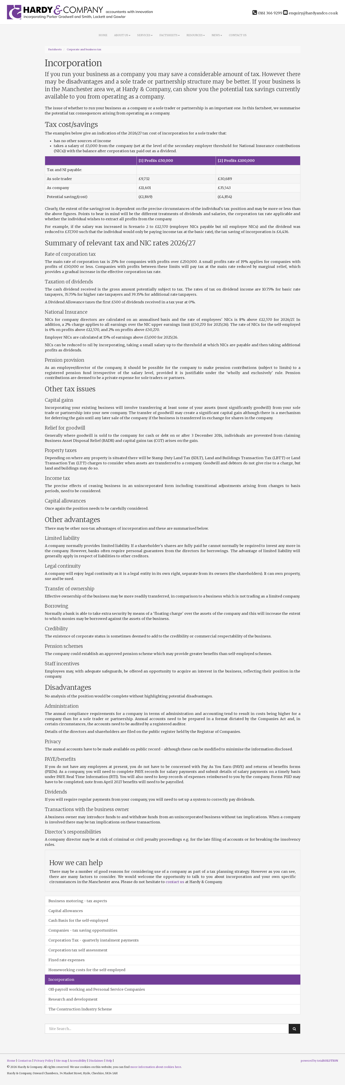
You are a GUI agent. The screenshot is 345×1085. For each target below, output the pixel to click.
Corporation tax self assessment (77, 950)
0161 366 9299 (267, 13)
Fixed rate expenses (66, 960)
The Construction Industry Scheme (80, 1009)
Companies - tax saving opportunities (82, 930)
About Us (122, 35)
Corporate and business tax (84, 49)
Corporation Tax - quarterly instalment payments (93, 940)
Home (103, 35)
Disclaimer (96, 1060)
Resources (196, 35)
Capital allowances (65, 911)
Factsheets (169, 35)
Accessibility (78, 1060)
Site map (61, 1060)
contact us (175, 882)
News (217, 35)
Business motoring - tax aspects (77, 901)
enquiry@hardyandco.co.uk (310, 13)
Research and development (73, 999)
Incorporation (61, 979)
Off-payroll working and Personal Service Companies (96, 989)
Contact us (238, 35)
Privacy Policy (43, 1060)
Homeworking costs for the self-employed (86, 970)
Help (109, 1060)
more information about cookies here (155, 1067)
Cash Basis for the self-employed (78, 920)
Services (145, 35)
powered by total (319, 1060)
